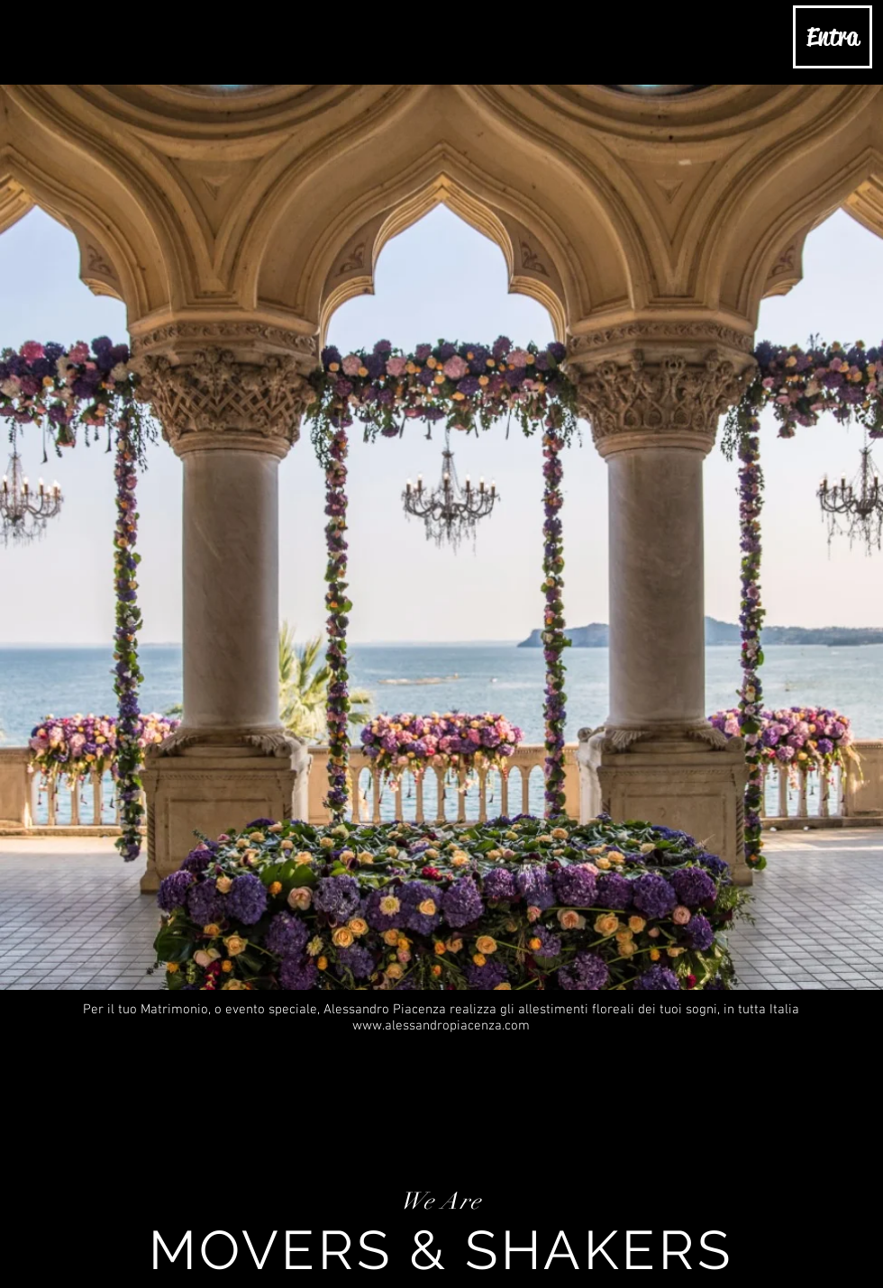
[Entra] (832, 36)
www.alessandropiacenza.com (441, 1026)
